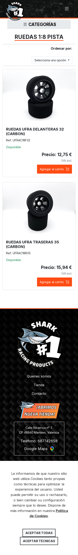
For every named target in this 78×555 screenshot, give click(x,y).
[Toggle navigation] (66, 9)
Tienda (39, 385)
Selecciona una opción (51, 60)
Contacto (39, 393)
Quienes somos (39, 376)
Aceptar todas (39, 533)
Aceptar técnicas (39, 541)
